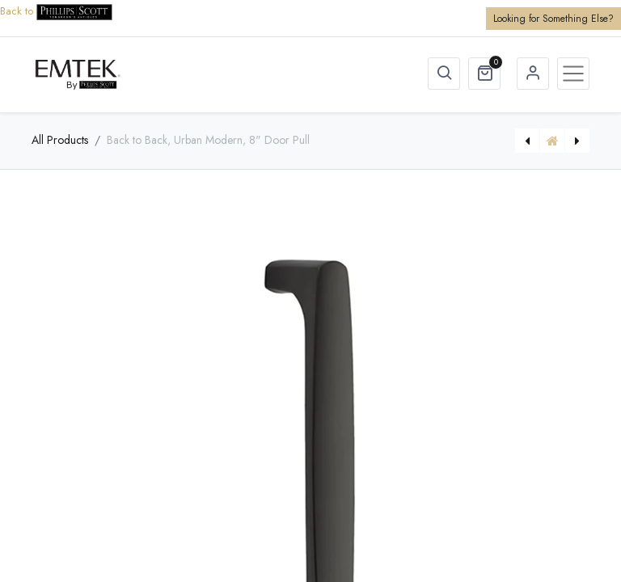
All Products (60, 140)
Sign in (533, 73)
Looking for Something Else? (553, 18)
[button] (444, 73)
